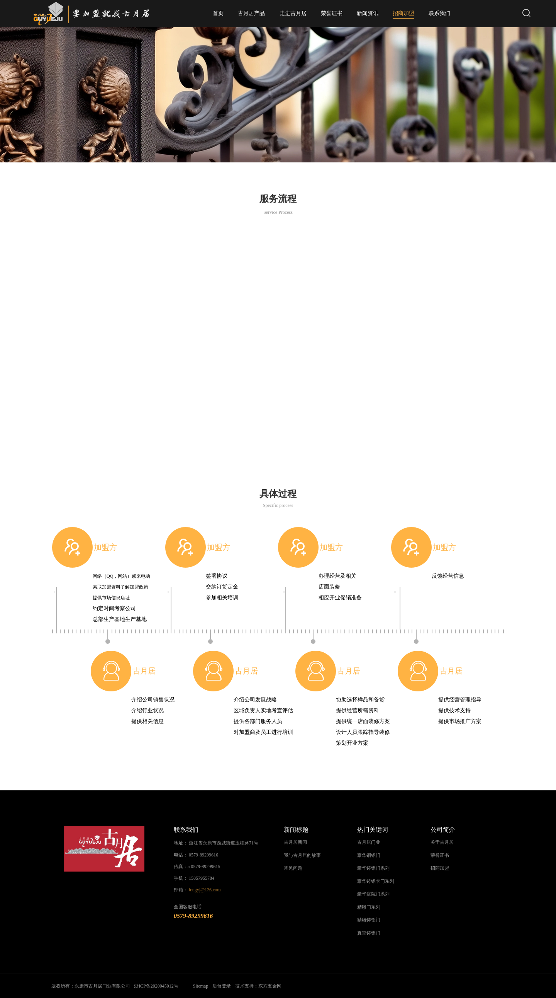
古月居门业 (368, 842)
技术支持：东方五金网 (259, 986)
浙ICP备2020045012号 (157, 986)
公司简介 (443, 829)
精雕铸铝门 (368, 920)
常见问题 (293, 868)
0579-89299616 (203, 855)
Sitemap (201, 986)
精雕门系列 (368, 907)
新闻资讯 (367, 13)
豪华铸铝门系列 (373, 868)
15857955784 (201, 878)
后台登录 (222, 986)
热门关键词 (372, 829)
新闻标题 (296, 829)
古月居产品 (251, 13)
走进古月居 (293, 13)
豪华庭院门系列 (373, 894)
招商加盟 (403, 14)
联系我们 (439, 13)
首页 (218, 13)
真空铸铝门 (368, 933)
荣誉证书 (331, 13)
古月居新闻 (295, 842)
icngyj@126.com (205, 889)
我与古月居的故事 (302, 855)
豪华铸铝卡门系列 (375, 881)
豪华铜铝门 (368, 855)
